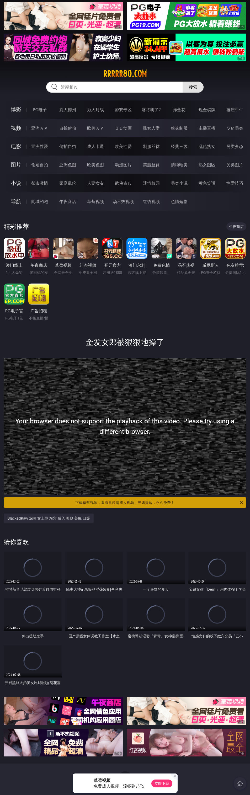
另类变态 (234, 146)
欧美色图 (95, 165)
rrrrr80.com (125, 73)
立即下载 (162, 783)
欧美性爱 (123, 146)
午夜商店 (67, 201)
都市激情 (39, 183)
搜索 (193, 87)
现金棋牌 (207, 110)
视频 (16, 127)
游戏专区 (123, 110)
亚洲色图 (67, 165)
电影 (16, 146)
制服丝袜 (151, 146)
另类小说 (179, 183)
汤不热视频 (123, 201)
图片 (16, 164)
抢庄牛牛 (234, 110)
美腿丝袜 (151, 165)
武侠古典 (123, 183)
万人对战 (95, 110)
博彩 (16, 109)
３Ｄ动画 (123, 128)
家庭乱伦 (67, 183)
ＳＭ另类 (234, 128)
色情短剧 (179, 201)
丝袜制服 (179, 128)
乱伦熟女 (207, 146)
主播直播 (207, 128)
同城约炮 (39, 201)
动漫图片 (123, 165)
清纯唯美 (179, 165)
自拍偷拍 (67, 128)
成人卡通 (95, 146)
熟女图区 (207, 165)
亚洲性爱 (39, 146)
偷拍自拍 (67, 146)
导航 (16, 201)
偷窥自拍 (39, 165)
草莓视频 (95, 201)
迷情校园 (151, 183)
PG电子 (40, 110)
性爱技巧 (234, 183)
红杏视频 (151, 201)
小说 (16, 182)
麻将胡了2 (151, 110)
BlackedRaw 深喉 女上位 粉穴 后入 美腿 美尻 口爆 (48, 518)
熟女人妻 (151, 128)
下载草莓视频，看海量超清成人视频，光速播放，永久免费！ (159, 502)
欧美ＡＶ (95, 128)
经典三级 (179, 146)
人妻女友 (95, 183)
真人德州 (67, 110)
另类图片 (234, 165)
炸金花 (179, 110)
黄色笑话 (207, 183)
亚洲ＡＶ (39, 128)
